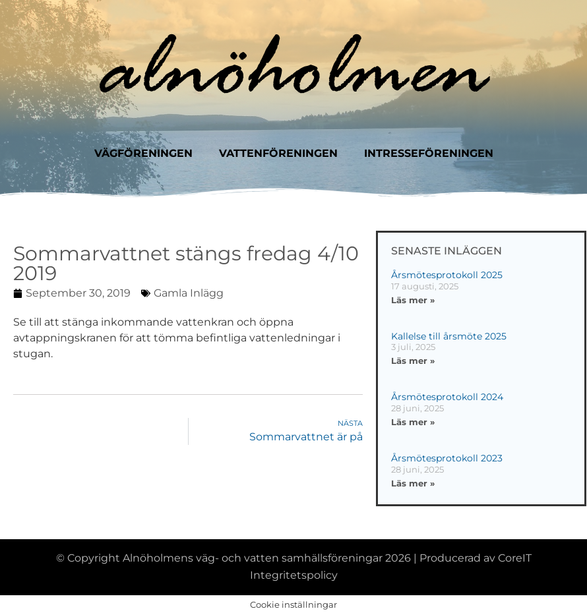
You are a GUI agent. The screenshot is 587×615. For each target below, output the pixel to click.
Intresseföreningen (428, 153)
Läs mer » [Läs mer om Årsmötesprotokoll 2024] (413, 422)
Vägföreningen (143, 153)
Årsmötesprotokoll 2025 (447, 275)
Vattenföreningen (278, 153)
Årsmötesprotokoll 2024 (447, 397)
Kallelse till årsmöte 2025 (449, 336)
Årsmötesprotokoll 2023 (447, 458)
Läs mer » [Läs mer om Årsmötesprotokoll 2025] (413, 300)
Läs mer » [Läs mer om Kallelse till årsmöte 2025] (413, 360)
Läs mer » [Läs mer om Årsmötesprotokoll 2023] (413, 483)
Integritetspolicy (294, 575)
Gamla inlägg (189, 293)
